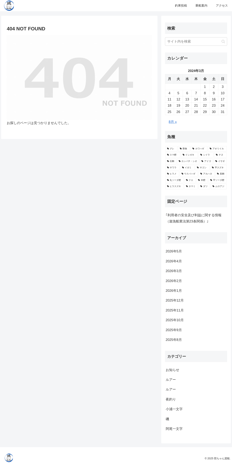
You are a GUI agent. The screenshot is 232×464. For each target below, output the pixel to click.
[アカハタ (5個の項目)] (207, 174)
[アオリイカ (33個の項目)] (217, 149)
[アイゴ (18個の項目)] (206, 161)
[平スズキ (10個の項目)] (218, 168)
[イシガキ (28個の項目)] (189, 155)
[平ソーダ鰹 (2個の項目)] (218, 180)
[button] (223, 41)
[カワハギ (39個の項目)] (199, 149)
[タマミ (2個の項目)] (191, 186)
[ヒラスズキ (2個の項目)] (174, 186)
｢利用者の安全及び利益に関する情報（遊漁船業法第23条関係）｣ (193, 218)
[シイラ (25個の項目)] (206, 155)
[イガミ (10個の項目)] (187, 168)
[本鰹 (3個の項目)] (202, 180)
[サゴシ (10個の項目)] (202, 168)
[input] (196, 41)
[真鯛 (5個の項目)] (221, 174)
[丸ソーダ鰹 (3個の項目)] (174, 180)
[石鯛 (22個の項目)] (170, 161)
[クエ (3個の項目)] (190, 180)
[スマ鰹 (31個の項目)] (172, 155)
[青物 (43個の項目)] (184, 149)
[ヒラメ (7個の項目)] (172, 174)
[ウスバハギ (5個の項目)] (189, 174)
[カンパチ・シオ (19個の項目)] (188, 161)
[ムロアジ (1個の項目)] (219, 186)
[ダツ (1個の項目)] (204, 186)
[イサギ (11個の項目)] (220, 161)
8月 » (173, 122)
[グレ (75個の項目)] (171, 149)
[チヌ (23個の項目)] (220, 155)
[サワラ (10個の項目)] (172, 168)
